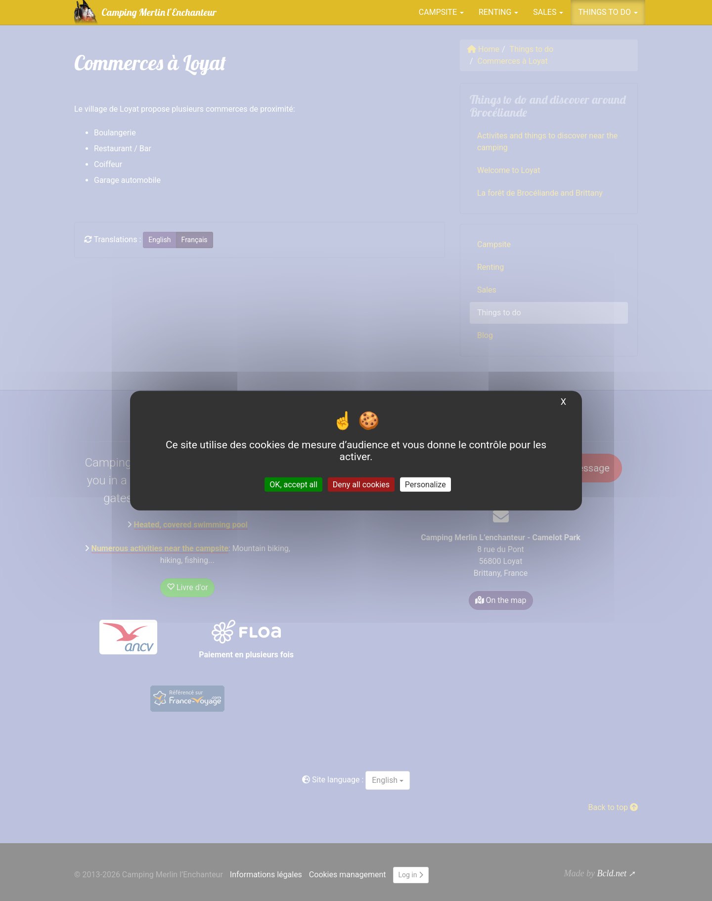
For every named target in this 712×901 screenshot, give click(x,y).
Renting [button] (498, 12)
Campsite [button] (441, 12)
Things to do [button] (608, 12)
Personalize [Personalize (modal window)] (425, 484)
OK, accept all (293, 484)
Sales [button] (548, 12)
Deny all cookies (361, 484)
